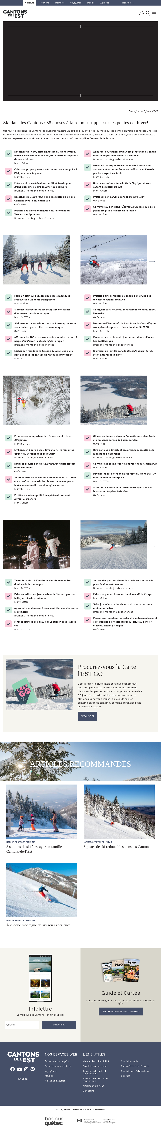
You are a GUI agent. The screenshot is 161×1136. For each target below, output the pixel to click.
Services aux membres (58, 1066)
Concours (88, 1090)
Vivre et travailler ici (96, 1061)
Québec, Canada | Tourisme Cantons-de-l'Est (15, 13)
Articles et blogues (93, 1085)
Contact (125, 1075)
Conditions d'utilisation (135, 1070)
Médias (90, 2)
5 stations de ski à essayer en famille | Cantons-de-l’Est (35, 849)
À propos (104, 2)
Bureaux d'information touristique (96, 1079)
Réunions (44, 2)
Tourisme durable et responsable (94, 1072)
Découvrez (87, 716)
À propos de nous (55, 1080)
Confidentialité (129, 1061)
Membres (59, 2)
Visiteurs (29, 2)
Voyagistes (75, 2)
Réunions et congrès (57, 1061)
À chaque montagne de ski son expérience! (39, 925)
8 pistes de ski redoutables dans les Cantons (117, 847)
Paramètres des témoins (135, 1066)
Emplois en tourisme (95, 1066)
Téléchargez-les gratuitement (120, 1011)
